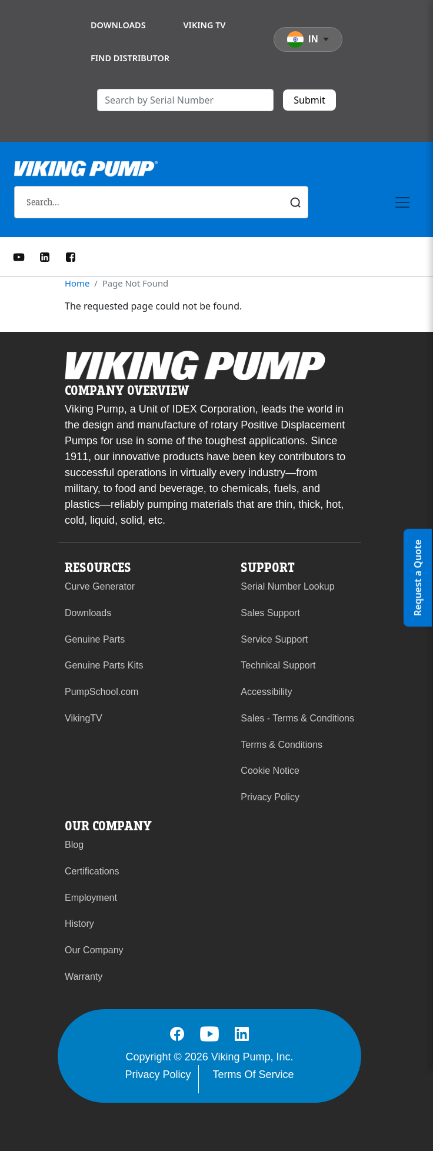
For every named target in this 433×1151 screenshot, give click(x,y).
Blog (74, 845)
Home (77, 283)
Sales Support (270, 613)
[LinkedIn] (45, 256)
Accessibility (266, 692)
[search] (185, 100)
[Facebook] (71, 256)
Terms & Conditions (281, 745)
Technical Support (278, 665)
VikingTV (83, 718)
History (79, 924)
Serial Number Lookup (287, 586)
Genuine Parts (95, 639)
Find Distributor (130, 58)
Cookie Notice (270, 771)
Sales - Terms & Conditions (297, 718)
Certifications (92, 871)
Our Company (94, 950)
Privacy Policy (270, 797)
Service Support (274, 639)
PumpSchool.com (101, 692)
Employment (91, 898)
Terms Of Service (253, 1074)
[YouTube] (19, 256)
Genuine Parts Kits (104, 665)
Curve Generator (100, 586)
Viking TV (205, 25)
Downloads (118, 25)
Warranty (83, 977)
